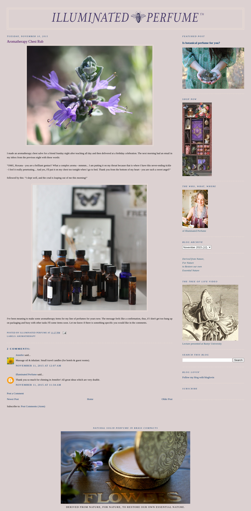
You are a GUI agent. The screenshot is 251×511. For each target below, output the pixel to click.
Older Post (167, 399)
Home (90, 399)
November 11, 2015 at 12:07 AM (38, 365)
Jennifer (20, 355)
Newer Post (13, 399)
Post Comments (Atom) (33, 406)
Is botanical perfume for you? (201, 42)
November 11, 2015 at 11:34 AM (38, 384)
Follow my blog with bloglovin (198, 377)
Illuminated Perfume (26, 374)
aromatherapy (26, 336)
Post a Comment (15, 393)
